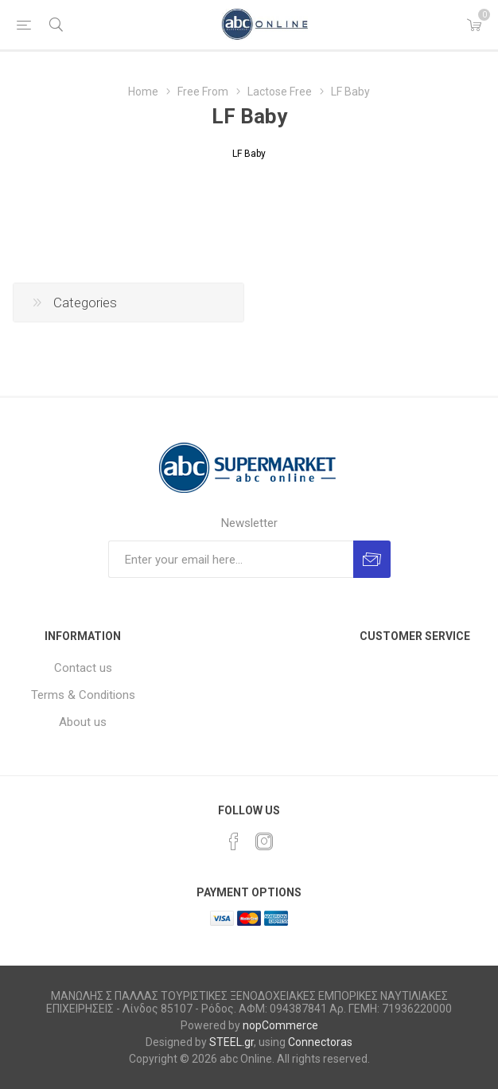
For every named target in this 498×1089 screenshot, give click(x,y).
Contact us (83, 668)
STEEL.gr (231, 1042)
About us (83, 722)
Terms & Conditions (83, 695)
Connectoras (320, 1042)
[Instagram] (264, 841)
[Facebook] (234, 841)
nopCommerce (280, 1025)
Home (143, 91)
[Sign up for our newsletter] (230, 559)
